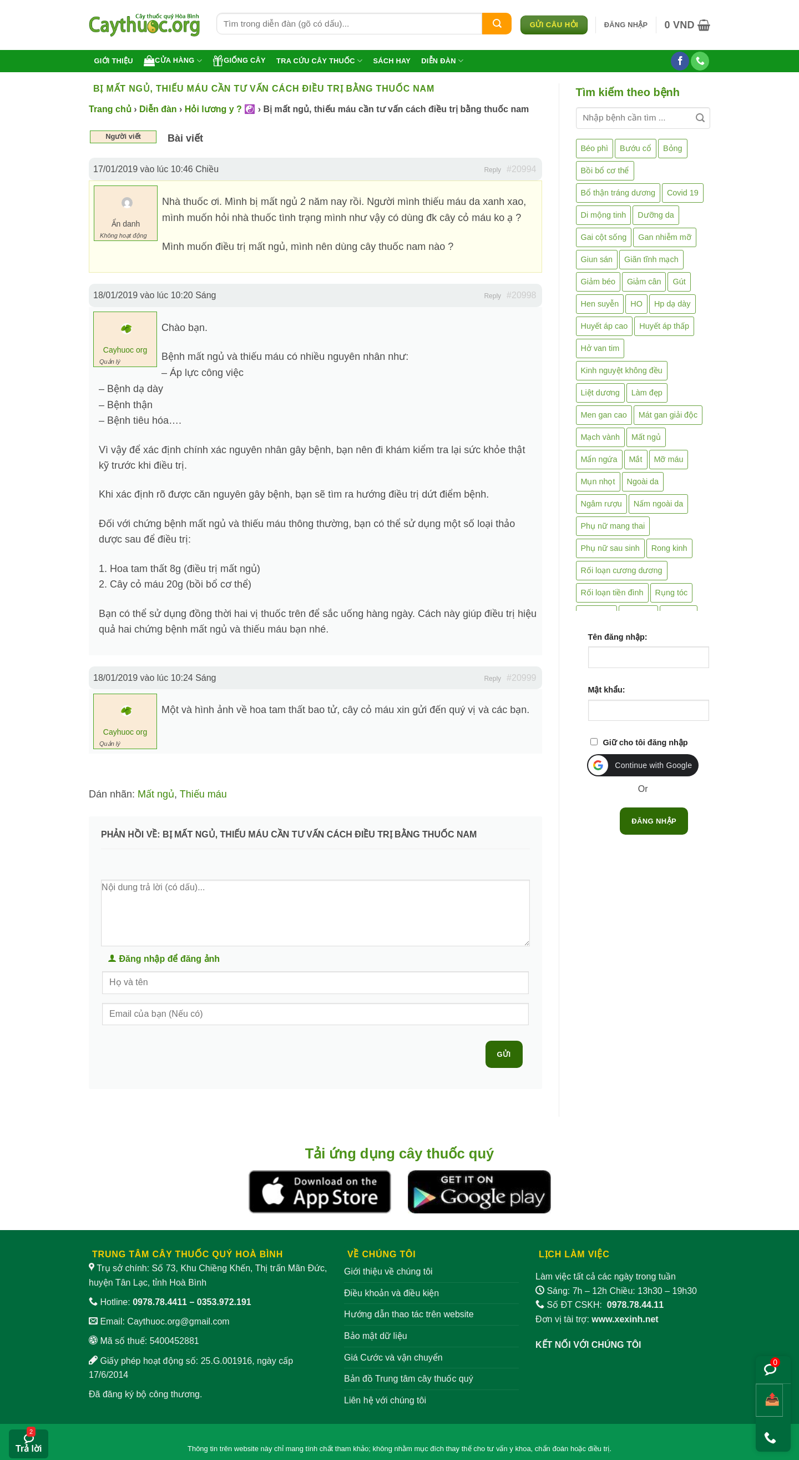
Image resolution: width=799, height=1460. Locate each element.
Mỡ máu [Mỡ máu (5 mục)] (669, 459)
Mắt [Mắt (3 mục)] (636, 459)
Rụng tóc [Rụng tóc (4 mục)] (671, 592)
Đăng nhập (653, 821)
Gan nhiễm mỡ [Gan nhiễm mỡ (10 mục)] (664, 237)
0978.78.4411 (160, 1302)
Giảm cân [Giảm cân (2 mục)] (644, 281)
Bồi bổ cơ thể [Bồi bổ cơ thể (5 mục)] (605, 170)
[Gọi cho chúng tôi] (700, 61)
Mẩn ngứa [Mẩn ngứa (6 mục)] (599, 459)
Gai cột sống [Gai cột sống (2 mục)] (604, 237)
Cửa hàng (173, 60)
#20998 (521, 295)
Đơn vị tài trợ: (597, 1319)
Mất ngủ (156, 794)
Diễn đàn (442, 61)
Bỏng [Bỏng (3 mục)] (672, 148)
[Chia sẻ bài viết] (769, 1400)
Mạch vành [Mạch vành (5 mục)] (600, 437)
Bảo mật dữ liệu (375, 1336)
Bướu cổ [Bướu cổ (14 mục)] (635, 148)
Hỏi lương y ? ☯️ (220, 109)
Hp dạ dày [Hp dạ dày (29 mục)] (672, 303)
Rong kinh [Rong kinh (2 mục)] (669, 548)
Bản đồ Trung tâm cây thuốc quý (408, 1378)
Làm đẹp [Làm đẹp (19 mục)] (647, 392)
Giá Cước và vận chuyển (393, 1357)
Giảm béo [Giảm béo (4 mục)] (598, 281)
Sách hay (392, 61)
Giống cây (239, 60)
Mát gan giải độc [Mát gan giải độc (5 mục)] (668, 414)
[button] (626, 25)
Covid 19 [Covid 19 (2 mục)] (683, 192)
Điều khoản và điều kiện (391, 1293)
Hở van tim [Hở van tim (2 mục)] (600, 348)
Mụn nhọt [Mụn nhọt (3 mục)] (598, 481)
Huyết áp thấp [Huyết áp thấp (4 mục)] (664, 326)
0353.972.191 (224, 1302)
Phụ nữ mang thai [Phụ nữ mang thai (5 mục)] (613, 525)
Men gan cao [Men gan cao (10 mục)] (604, 414)
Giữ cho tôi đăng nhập (645, 742)
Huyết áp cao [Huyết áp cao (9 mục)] (604, 326)
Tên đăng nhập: (618, 637)
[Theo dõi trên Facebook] (680, 61)
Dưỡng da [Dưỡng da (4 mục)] (656, 214)
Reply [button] (492, 170)
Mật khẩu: (606, 689)
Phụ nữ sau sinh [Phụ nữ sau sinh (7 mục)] (610, 548)
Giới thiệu (113, 61)
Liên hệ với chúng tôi (385, 1400)
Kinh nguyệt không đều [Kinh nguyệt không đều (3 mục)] (622, 370)
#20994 (521, 169)
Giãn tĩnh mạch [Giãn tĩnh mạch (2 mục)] (651, 259)
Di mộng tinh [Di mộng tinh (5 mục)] (603, 214)
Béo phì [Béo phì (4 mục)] (595, 148)
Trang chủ (110, 109)
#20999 (521, 678)
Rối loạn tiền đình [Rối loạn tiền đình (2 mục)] (612, 592)
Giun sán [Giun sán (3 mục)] (597, 259)
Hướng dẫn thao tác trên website (409, 1314)
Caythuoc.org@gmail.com (178, 1321)
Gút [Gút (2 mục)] (678, 281)
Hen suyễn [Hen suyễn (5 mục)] (600, 303)
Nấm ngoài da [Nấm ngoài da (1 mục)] (659, 503)
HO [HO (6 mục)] (636, 303)
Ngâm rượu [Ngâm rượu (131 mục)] (601, 503)
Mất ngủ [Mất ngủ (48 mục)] (646, 437)
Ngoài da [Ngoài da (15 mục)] (643, 481)
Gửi (504, 1054)
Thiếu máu (203, 794)
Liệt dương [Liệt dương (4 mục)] (600, 392)
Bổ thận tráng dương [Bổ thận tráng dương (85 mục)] (618, 192)
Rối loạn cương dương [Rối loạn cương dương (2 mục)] (622, 570)
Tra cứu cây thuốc (319, 61)
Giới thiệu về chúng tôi (388, 1271)
